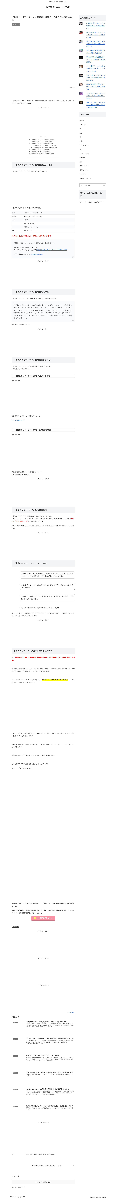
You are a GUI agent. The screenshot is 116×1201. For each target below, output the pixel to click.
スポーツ (82, 124)
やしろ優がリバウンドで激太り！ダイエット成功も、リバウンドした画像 (95, 68)
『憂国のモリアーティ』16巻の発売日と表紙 (42, 140)
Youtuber (82, 158)
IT (80, 129)
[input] (92, 185)
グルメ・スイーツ (85, 178)
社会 (81, 133)
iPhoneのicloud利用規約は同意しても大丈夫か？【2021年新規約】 (95, 59)
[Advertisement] (43, 93)
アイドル (82, 174)
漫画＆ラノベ (16, 928)
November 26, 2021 (36, 255)
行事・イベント (85, 166)
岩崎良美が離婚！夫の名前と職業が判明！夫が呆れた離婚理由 (95, 86)
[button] (104, 185)
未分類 (82, 120)
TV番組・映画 (84, 153)
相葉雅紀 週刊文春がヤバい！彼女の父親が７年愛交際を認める (95, 25)
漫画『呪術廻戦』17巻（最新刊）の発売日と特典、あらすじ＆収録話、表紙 (95, 105)
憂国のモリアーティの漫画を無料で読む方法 (42, 155)
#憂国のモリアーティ (43, 251)
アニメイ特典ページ (18, 422)
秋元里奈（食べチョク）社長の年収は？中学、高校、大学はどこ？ (95, 44)
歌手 (81, 162)
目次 (41, 136)
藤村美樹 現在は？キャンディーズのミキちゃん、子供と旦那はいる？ (95, 34)
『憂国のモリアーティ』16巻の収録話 (40, 150)
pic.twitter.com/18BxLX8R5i (58, 251)
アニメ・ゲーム (85, 145)
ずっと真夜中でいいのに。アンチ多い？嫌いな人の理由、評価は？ (95, 95)
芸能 (81, 141)
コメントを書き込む (43, 1184)
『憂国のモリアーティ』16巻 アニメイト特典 (44, 146)
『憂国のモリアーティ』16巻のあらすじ (41, 142)
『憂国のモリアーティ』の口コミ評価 (40, 153)
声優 (81, 149)
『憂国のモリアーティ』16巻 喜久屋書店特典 (44, 148)
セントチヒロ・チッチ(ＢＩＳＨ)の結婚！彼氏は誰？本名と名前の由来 (95, 77)
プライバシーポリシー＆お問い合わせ (92, 202)
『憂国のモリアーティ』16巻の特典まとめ (42, 144)
